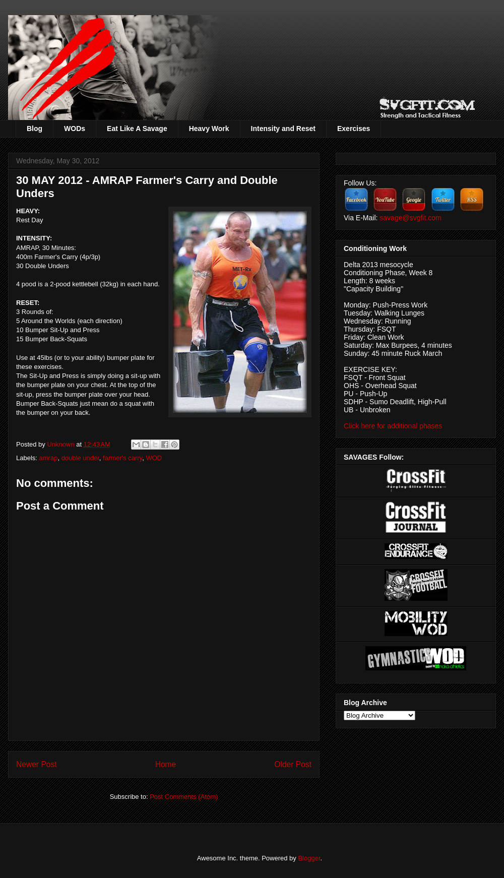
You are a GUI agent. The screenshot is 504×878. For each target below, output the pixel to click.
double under (80, 458)
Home (165, 764)
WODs (74, 128)
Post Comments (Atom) (184, 796)
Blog (34, 128)
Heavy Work (209, 128)
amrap (48, 458)
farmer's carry (122, 458)
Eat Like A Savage (137, 128)
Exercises (353, 128)
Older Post (292, 764)
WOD (154, 458)
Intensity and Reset (283, 128)
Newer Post (36, 764)
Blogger (309, 858)
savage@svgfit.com (410, 218)
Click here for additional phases (393, 426)
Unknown (61, 444)
